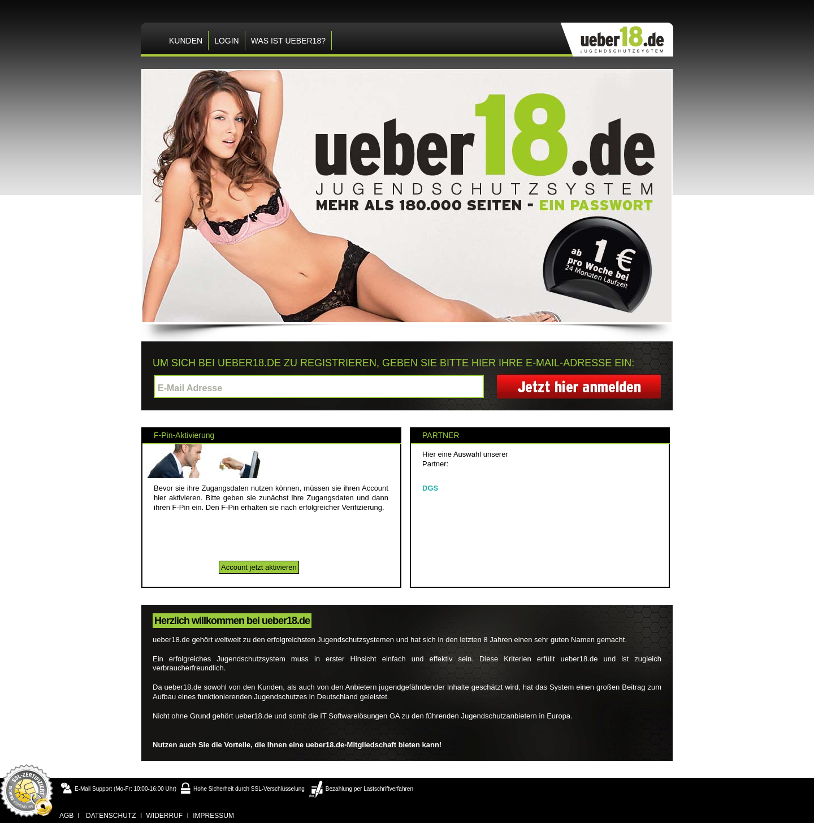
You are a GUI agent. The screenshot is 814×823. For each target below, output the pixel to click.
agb (66, 816)
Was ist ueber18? (288, 40)
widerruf (164, 816)
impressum (213, 816)
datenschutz (111, 816)
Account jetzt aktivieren (259, 567)
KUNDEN (185, 40)
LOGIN (226, 40)
